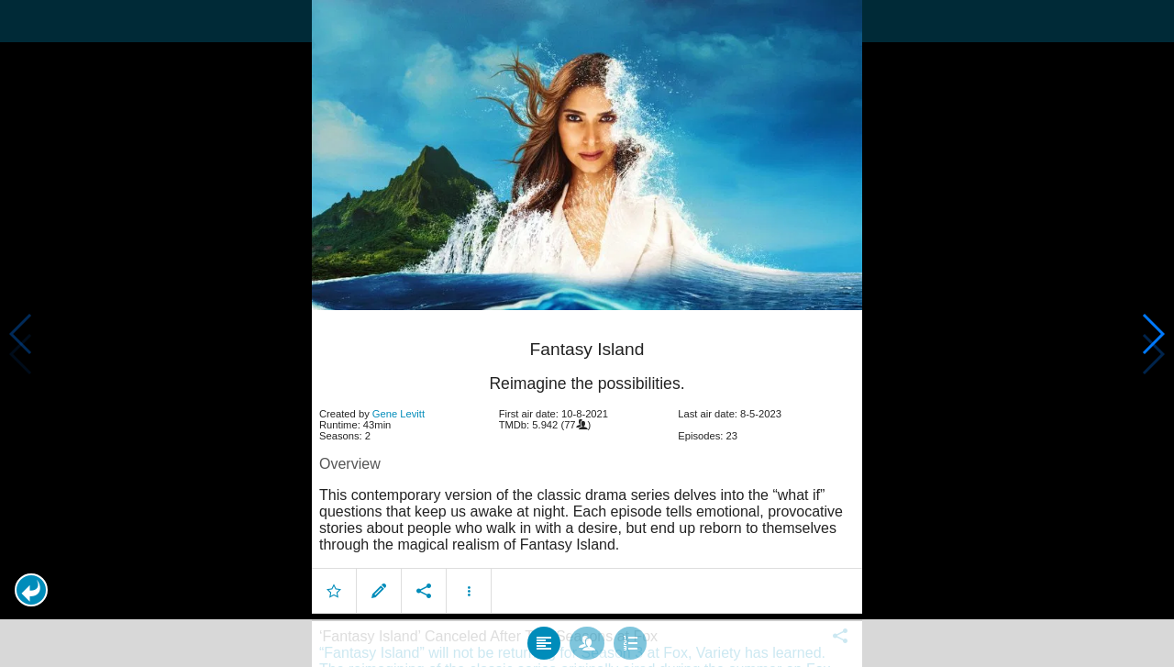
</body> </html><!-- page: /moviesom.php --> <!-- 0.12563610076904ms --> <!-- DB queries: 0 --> (587, 333)
